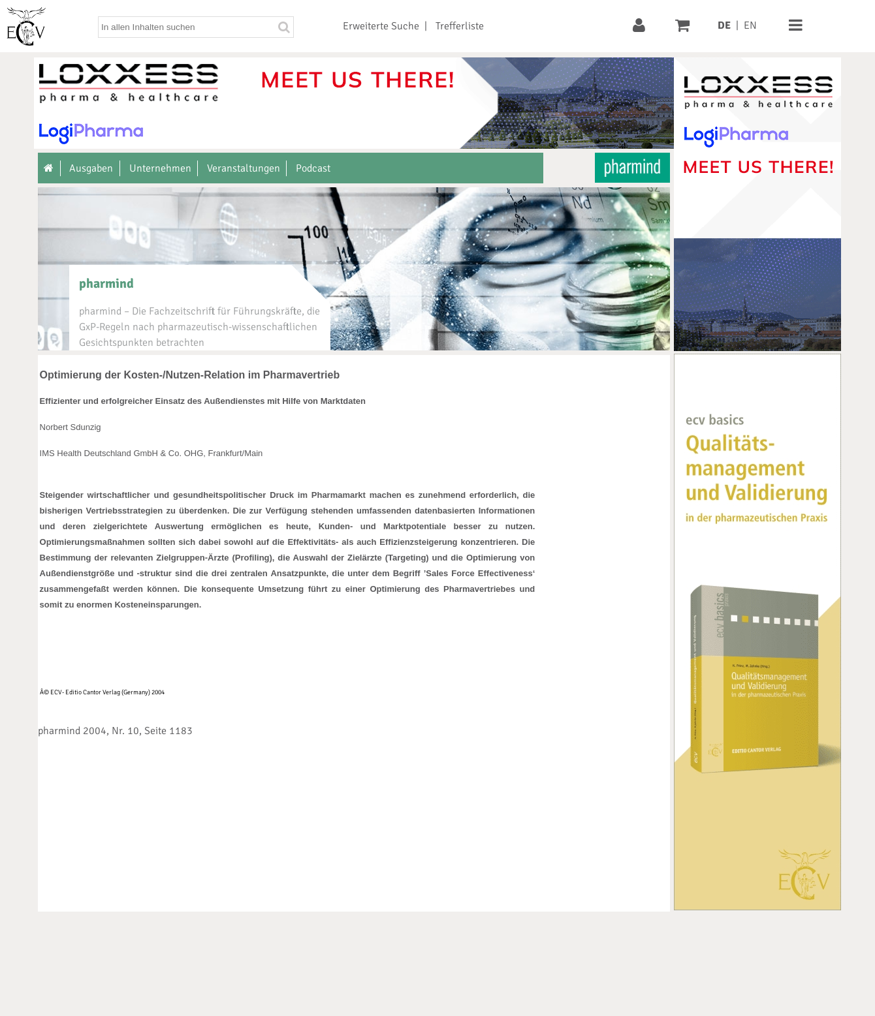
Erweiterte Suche (381, 26)
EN (750, 25)
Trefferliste (460, 26)
